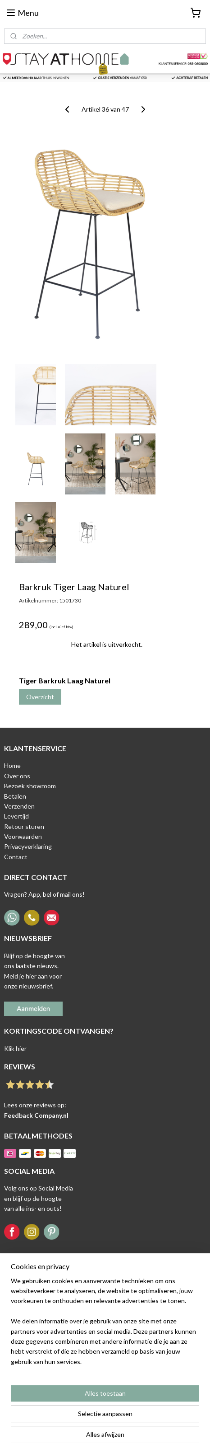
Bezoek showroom (30, 786)
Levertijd (16, 816)
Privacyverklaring (28, 846)
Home (12, 765)
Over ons (17, 776)
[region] (105, 1325)
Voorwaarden (23, 836)
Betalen (15, 796)
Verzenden (19, 806)
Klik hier (15, 1048)
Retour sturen (24, 826)
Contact (15, 857)
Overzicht (40, 697)
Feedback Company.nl (36, 1115)
